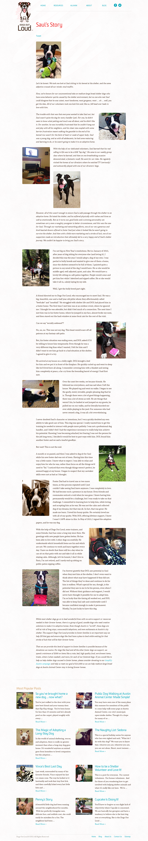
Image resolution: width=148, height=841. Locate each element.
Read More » (41, 721)
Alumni (73, 6)
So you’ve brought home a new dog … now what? (52, 695)
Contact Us (118, 837)
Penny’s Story (44, 799)
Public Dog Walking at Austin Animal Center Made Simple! (112, 695)
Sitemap (127, 837)
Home (43, 6)
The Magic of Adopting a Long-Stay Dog (51, 731)
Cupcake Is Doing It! (106, 799)
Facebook (115, 5)
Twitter (120, 5)
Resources (58, 6)
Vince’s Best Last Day (49, 766)
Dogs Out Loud (24, 15)
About (89, 6)
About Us (108, 837)
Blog (104, 6)
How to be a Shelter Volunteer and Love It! (108, 768)
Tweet (38, 36)
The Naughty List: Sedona (110, 730)
